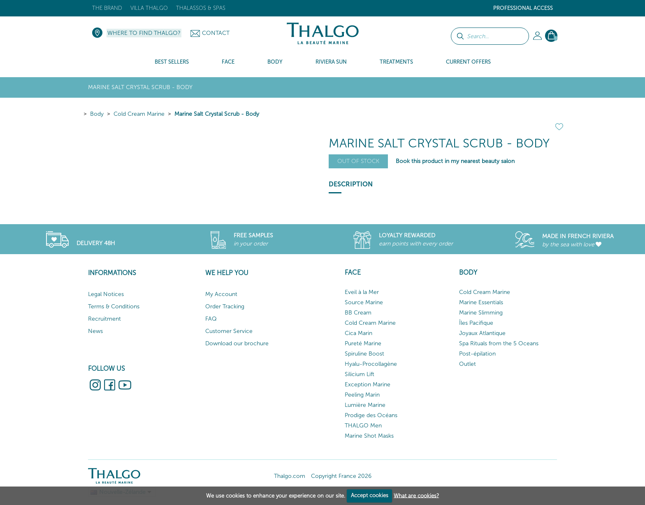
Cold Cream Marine (139, 113)
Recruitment (104, 318)
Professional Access (523, 8)
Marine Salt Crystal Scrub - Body (216, 113)
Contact (216, 33)
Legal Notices (106, 294)
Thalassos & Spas (200, 8)
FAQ (211, 318)
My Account (221, 294)
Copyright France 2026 (341, 476)
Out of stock (358, 161)
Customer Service (229, 331)
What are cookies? (416, 495)
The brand (107, 8)
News (95, 331)
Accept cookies (369, 495)
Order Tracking (224, 306)
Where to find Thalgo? (144, 33)
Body (97, 113)
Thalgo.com (289, 476)
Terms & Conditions (113, 306)
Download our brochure (237, 343)
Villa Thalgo (149, 8)
